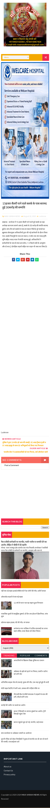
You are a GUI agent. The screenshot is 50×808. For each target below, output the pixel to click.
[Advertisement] (25, 347)
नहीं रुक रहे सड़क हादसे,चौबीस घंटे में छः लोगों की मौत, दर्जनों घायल (23, 591)
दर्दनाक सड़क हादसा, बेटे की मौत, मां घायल (15, 623)
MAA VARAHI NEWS (30, 795)
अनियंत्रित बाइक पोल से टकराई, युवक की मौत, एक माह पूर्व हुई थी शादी (25, 682)
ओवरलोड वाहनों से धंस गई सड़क (12, 597)
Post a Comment (12, 466)
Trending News (9, 656)
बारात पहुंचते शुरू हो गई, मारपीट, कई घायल (28, 722)
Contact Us (8, 771)
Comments (41, 656)
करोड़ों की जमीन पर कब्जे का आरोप (13, 705)
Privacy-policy (9, 775)
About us (7, 767)
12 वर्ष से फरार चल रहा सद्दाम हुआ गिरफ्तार (28, 603)
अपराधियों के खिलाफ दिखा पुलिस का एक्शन (29, 661)
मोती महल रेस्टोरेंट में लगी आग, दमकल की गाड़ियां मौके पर (20, 688)
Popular (25, 656)
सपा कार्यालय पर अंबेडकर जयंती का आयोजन (16, 733)
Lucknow (42, 217)
